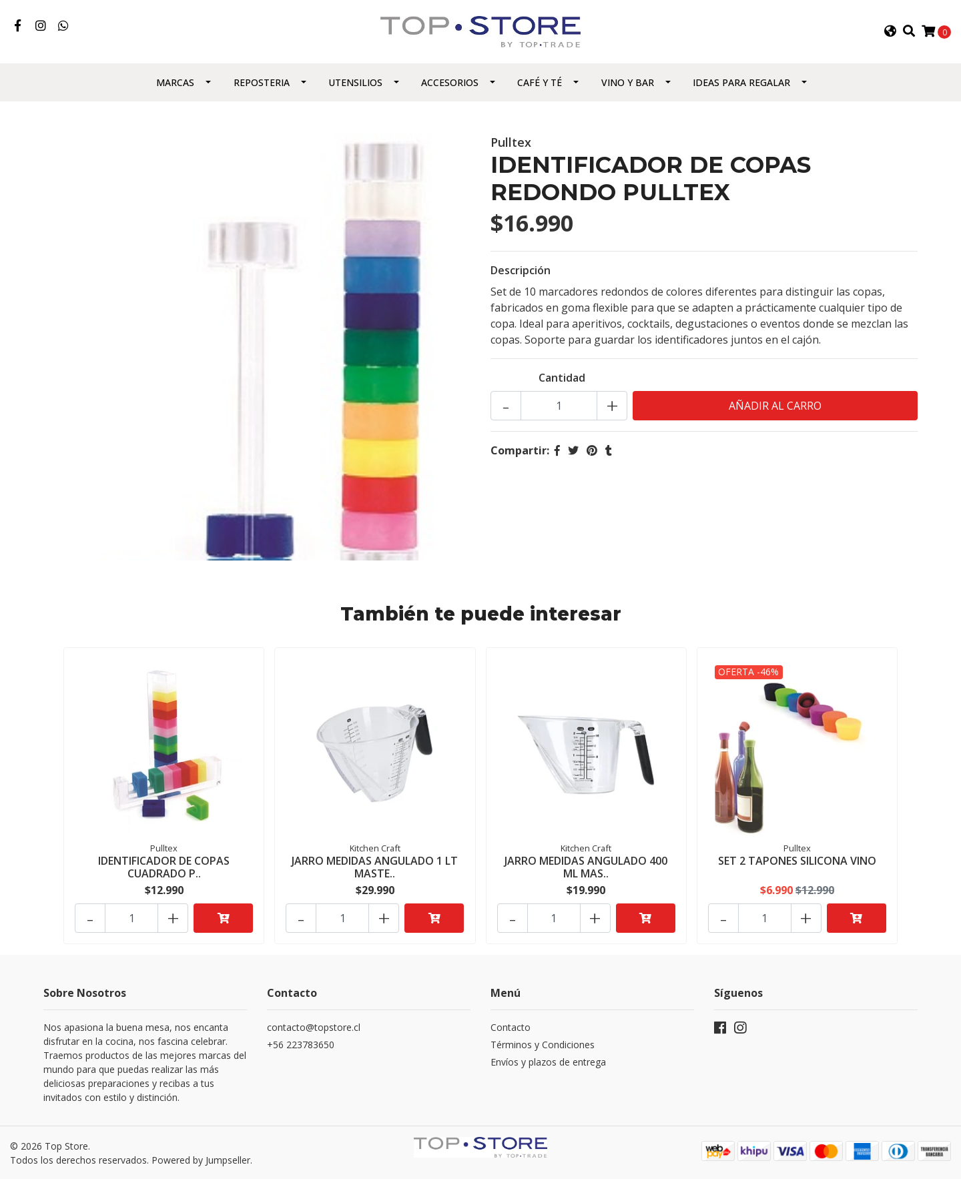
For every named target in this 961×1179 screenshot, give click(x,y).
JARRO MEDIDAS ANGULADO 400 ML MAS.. (586, 867)
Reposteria (262, 82)
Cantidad (562, 377)
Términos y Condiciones (543, 1044)
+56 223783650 (300, 1044)
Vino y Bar (627, 82)
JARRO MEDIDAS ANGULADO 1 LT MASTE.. (375, 867)
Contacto (511, 1027)
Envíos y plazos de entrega (548, 1062)
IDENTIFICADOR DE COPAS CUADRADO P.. (164, 867)
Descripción (521, 270)
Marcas (175, 82)
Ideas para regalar (741, 82)
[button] (889, 31)
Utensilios (355, 82)
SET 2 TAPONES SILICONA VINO (797, 860)
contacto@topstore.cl (313, 1027)
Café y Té (539, 82)
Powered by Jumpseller (200, 1160)
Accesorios (449, 82)
